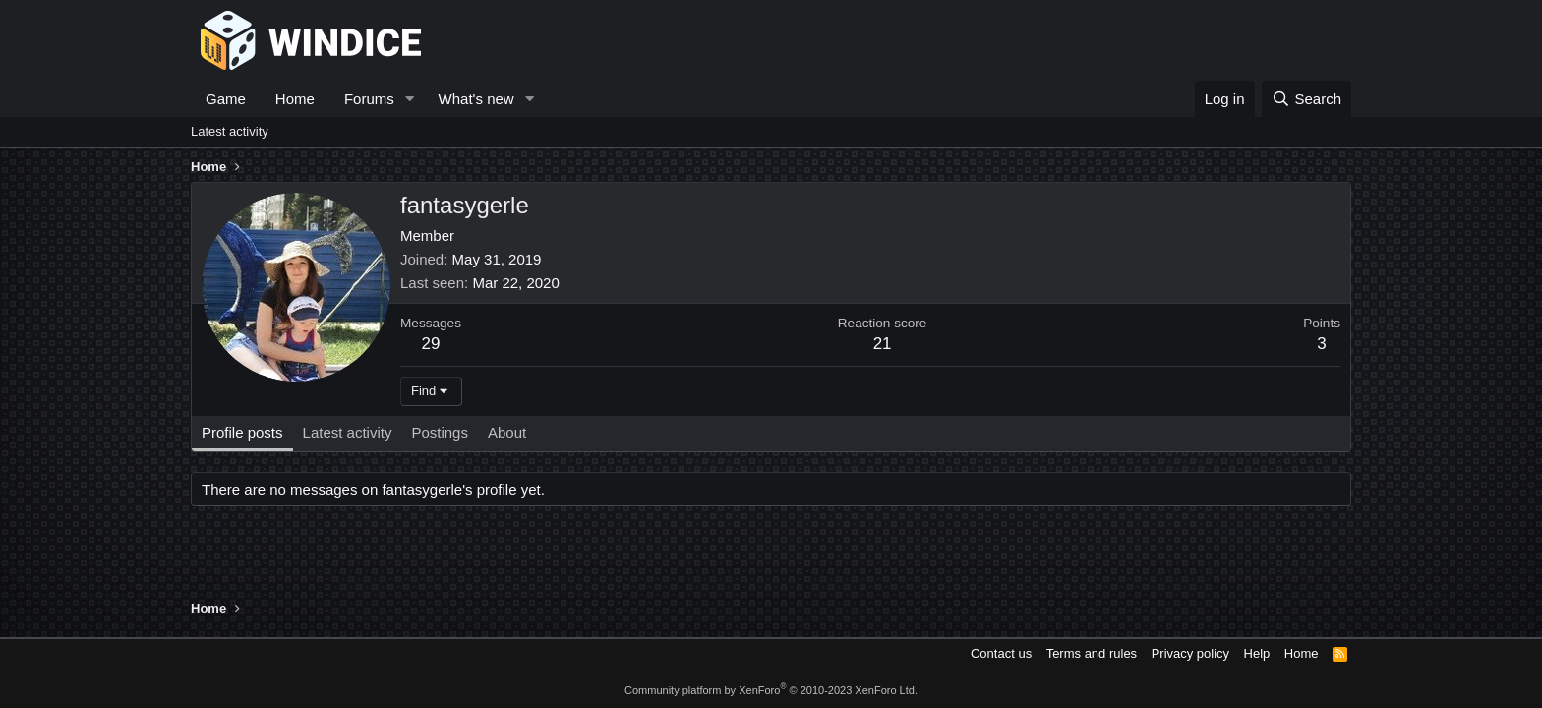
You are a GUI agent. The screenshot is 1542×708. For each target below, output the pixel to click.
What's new (476, 98)
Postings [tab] (439, 432)
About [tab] (507, 432)
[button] (410, 99)
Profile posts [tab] (242, 432)
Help (1257, 653)
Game (226, 98)
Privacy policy (1190, 653)
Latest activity (229, 131)
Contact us (1001, 653)
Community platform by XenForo (771, 690)
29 (431, 343)
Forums (369, 98)
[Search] (1306, 99)
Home (295, 98)
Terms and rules (1091, 653)
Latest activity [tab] (347, 432)
